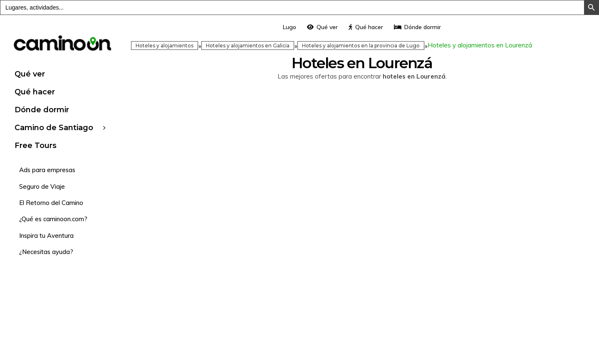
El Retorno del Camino (51, 203)
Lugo (289, 27)
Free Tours (36, 145)
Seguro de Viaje (42, 186)
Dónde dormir (42, 109)
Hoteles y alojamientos (164, 45)
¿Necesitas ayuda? (46, 252)
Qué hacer (35, 91)
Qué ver (30, 74)
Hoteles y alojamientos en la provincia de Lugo (361, 45)
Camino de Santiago (54, 127)
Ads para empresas (47, 170)
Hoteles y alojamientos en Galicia (248, 45)
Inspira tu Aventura (46, 235)
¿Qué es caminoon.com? (53, 219)
